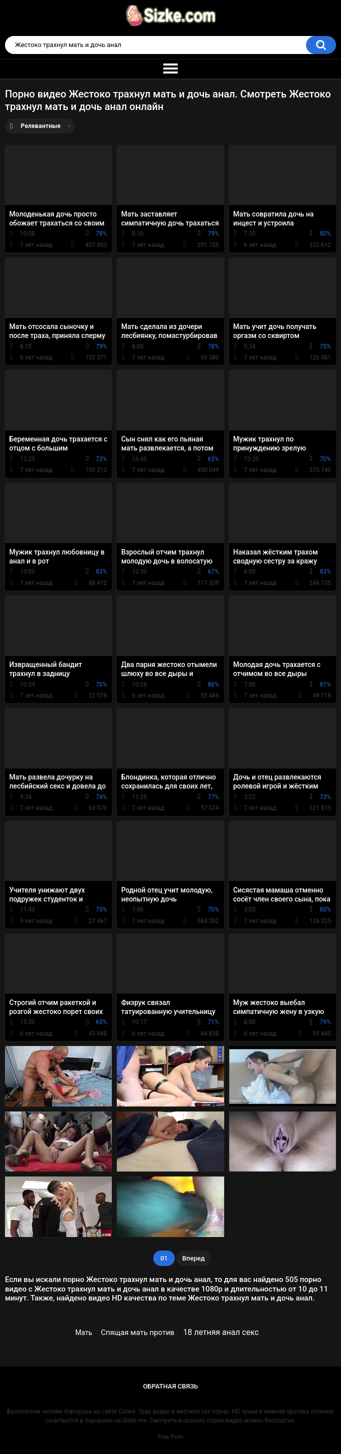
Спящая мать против (137, 1332)
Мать (83, 1332)
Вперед (193, 1258)
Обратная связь (170, 1386)
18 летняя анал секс (221, 1332)
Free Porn (170, 1437)
